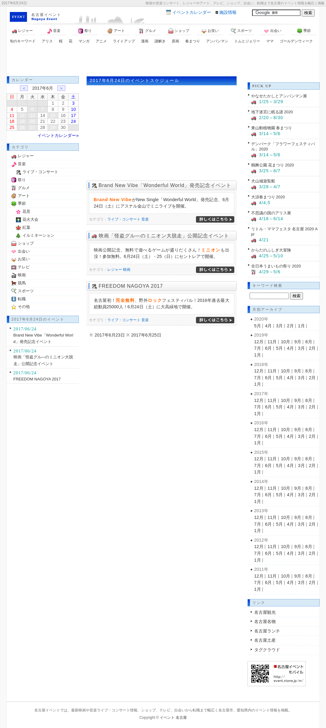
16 (63, 115)
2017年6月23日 (110, 335)
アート (116, 31)
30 (63, 127)
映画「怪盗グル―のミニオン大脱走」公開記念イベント (164, 235)
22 (52, 121)
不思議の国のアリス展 (271, 213)
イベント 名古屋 (173, 717)
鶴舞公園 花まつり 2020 (272, 165)
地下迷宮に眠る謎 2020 (272, 112)
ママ (270, 41)
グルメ (147, 31)
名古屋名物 (265, 621)
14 (42, 115)
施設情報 (227, 12)
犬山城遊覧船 (263, 181)
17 (73, 115)
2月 (290, 325)
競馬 (22, 283)
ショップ (178, 31)
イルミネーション (38, 235)
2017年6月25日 (146, 335)
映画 (126, 269)
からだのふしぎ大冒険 (271, 250)
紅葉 (26, 227)
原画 (175, 41)
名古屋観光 (265, 612)
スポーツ (241, 31)
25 (12, 127)
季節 (304, 31)
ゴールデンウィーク (296, 41)
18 (12, 121)
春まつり (192, 41)
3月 (279, 325)
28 (42, 127)
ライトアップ (124, 41)
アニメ (101, 41)
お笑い (210, 31)
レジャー (22, 31)
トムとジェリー (247, 41)
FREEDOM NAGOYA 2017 (131, 286)
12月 (258, 341)
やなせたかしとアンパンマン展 (279, 96)
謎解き (160, 41)
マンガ (84, 41)
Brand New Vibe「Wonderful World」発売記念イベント (165, 185)
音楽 (53, 31)
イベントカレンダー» (58, 135)
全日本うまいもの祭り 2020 (276, 266)
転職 (22, 299)
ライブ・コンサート (123, 219)
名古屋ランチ (267, 631)
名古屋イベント (46, 15)
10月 (285, 341)
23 (63, 121)
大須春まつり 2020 (268, 197)
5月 (257, 325)
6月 (268, 348)
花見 (26, 211)
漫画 (144, 41)
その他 (24, 306)
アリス (47, 41)
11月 (272, 341)
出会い (272, 31)
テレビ (24, 267)
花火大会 (30, 219)
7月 (257, 348)
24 (73, 121)
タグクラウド (267, 649)
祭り (85, 31)
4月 (268, 325)
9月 (297, 341)
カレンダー (191, 12)
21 (42, 121)
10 (73, 109)
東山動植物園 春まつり (271, 128)
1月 (301, 325)
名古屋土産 (265, 640)
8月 (308, 341)
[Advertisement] (163, 61)
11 (12, 115)
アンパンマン (217, 41)
